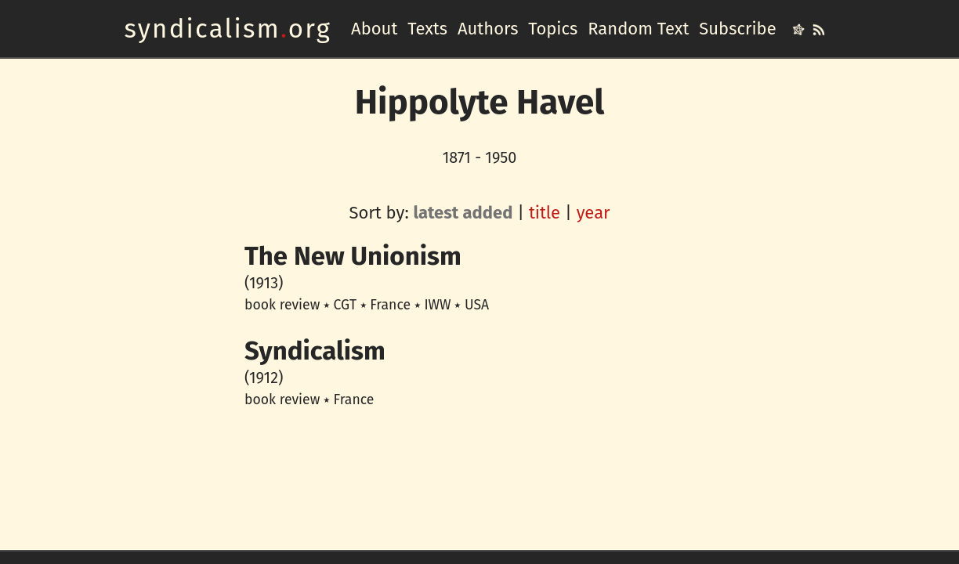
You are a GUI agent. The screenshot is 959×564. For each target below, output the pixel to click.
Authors (488, 28)
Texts (427, 28)
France (390, 305)
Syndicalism (314, 351)
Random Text (638, 28)
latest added (463, 212)
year (593, 212)
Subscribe (737, 28)
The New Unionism (352, 256)
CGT (345, 305)
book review (282, 305)
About (374, 28)
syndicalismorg (228, 29)
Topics (552, 28)
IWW (437, 305)
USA (477, 305)
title (544, 212)
